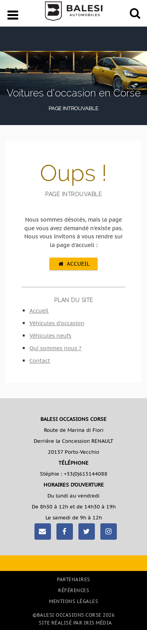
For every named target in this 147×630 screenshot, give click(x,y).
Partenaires (73, 579)
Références (73, 590)
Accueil (73, 263)
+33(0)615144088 (85, 474)
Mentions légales (73, 601)
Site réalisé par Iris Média (75, 623)
